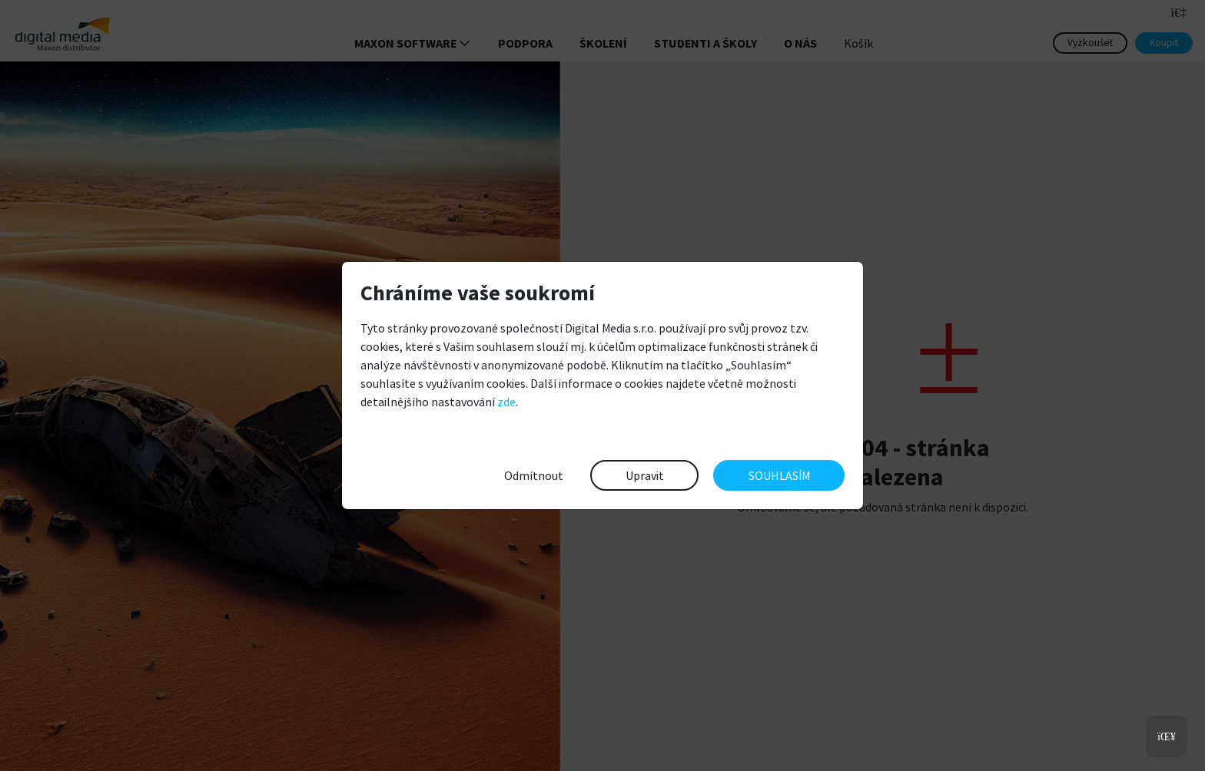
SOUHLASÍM (779, 475)
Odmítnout (533, 475)
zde (506, 401)
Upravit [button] (645, 475)
